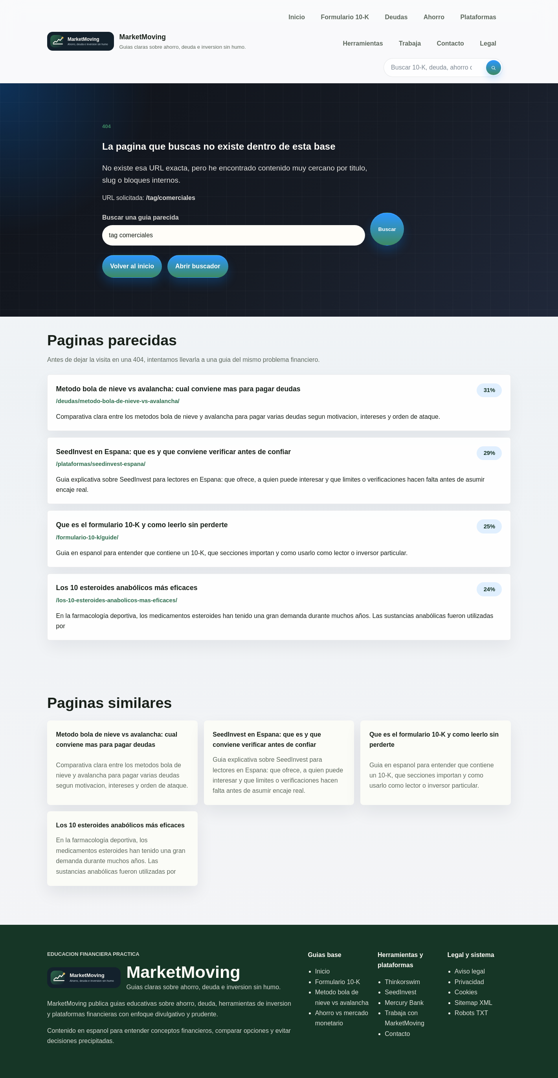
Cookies (466, 992)
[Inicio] (146, 41)
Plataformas (478, 17)
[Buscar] (493, 67)
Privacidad (469, 982)
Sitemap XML (473, 1002)
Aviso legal (470, 971)
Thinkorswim (402, 982)
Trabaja (410, 43)
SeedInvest (400, 992)
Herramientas (363, 43)
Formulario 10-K (345, 17)
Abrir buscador (197, 266)
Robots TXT (471, 1013)
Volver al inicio (132, 266)
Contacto (450, 43)
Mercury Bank (404, 1002)
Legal (488, 43)
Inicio (296, 17)
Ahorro (434, 17)
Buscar (387, 229)
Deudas (396, 17)
